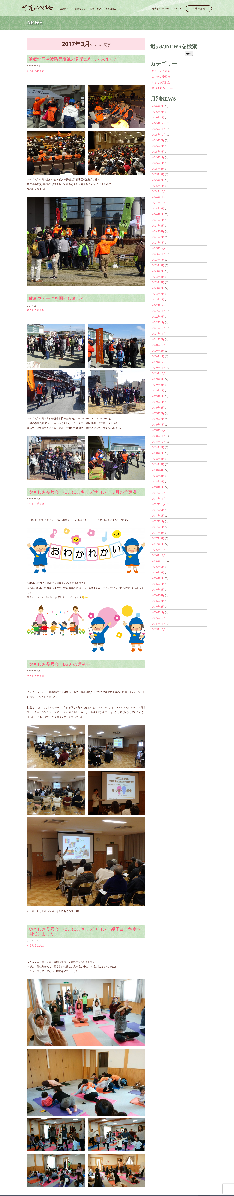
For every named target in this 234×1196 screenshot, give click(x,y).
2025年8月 (158, 146)
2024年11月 (159, 197)
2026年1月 (158, 117)
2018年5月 (158, 464)
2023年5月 (158, 282)
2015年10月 (159, 629)
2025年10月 (159, 134)
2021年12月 (159, 328)
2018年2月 (158, 481)
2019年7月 (158, 390)
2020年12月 (159, 345)
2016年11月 (159, 555)
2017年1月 (158, 544)
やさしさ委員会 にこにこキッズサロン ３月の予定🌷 (83, 492)
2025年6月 (158, 157)
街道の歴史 (95, 8)
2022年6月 (158, 322)
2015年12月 (159, 618)
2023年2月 (158, 294)
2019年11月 (159, 368)
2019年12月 (159, 362)
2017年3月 (158, 538)
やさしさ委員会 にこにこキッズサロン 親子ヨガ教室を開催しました (85, 931)
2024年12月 (159, 191)
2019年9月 (158, 379)
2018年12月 (159, 430)
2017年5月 (158, 527)
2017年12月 (159, 493)
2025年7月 (158, 151)
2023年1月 (158, 299)
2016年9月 (158, 567)
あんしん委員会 (35, 70)
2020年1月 (158, 356)
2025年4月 (158, 168)
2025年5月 (158, 163)
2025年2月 (158, 180)
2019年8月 (158, 385)
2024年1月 (158, 242)
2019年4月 (158, 407)
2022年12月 (159, 305)
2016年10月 (159, 561)
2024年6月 (158, 220)
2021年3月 (158, 339)
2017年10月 (159, 504)
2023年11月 (159, 254)
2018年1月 (158, 487)
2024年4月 (158, 231)
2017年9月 (158, 510)
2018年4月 (158, 470)
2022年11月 (159, 311)
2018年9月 (158, 447)
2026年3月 (158, 106)
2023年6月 (158, 277)
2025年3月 (158, 174)
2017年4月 (158, 532)
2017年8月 (158, 515)
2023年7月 (158, 271)
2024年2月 (158, 237)
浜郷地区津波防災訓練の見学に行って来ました (73, 59)
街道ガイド (65, 8)
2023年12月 (159, 248)
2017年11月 (159, 498)
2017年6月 (158, 521)
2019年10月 (159, 373)
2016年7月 (158, 578)
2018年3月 (158, 476)
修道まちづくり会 (160, 8)
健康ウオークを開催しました (57, 298)
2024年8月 (158, 208)
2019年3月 (158, 413)
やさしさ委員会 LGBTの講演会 (59, 664)
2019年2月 (158, 419)
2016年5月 (158, 589)
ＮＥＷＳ (177, 8)
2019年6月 (158, 396)
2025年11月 (159, 129)
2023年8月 (158, 265)
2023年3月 (158, 288)
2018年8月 (158, 453)
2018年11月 (159, 436)
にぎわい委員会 (161, 76)
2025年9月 (158, 140)
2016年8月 (158, 572)
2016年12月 (159, 550)
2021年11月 (159, 333)
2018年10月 (159, 441)
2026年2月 (158, 112)
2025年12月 (159, 123)
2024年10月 (159, 203)
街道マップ (80, 8)
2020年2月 (158, 350)
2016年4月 (158, 595)
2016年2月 (158, 606)
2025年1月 (158, 186)
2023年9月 (158, 259)
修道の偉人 (111, 8)
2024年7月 (158, 214)
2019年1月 (158, 424)
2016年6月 (158, 584)
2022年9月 (158, 316)
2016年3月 (158, 601)
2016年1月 (158, 612)
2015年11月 (159, 623)
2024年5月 (158, 225)
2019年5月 (158, 402)
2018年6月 (158, 459)
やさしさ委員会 (35, 503)
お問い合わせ (198, 8)
